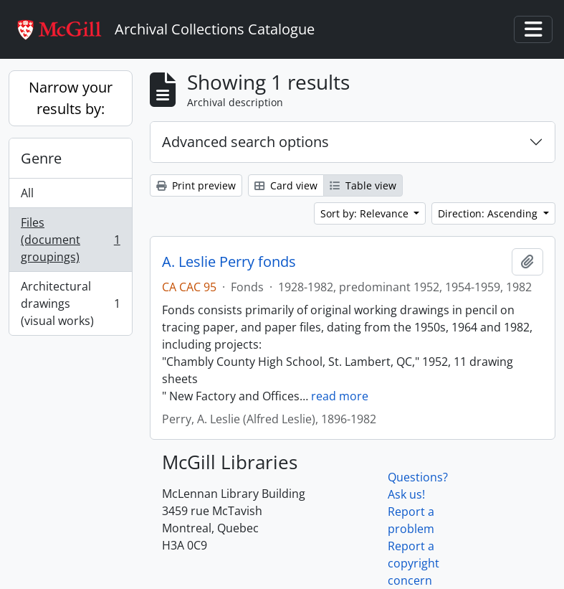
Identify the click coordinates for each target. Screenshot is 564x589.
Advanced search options (245, 141)
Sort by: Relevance (365, 213)
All (27, 193)
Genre (41, 158)
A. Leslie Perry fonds (229, 261)
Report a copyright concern (413, 563)
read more (339, 396)
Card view (285, 185)
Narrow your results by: (71, 97)
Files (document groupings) (70, 240)
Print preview (196, 185)
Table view (363, 185)
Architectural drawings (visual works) (70, 303)
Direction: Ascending (489, 213)
